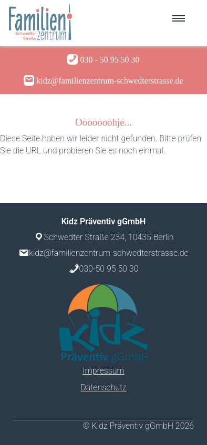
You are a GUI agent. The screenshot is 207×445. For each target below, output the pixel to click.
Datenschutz (103, 387)
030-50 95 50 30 (109, 269)
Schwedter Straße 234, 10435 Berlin (109, 237)
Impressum (103, 371)
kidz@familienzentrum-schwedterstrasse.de (109, 253)
